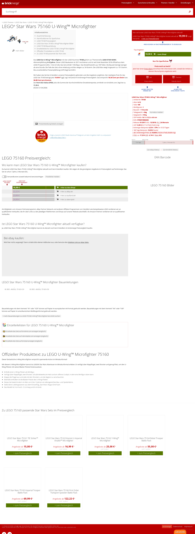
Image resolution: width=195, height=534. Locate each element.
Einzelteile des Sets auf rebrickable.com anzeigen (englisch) (25, 336)
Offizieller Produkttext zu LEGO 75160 (50, 51)
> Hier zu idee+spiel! (65, 199)
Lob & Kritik (180, 532)
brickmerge (167, 526)
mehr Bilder (17, 51)
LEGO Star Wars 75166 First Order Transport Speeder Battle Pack (64, 491)
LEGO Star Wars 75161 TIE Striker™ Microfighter (22, 439)
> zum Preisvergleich (22, 453)
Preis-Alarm (148, 69)
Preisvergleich (127, 3)
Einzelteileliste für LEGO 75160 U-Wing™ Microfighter (55, 49)
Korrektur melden (156, 112)
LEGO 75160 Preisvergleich (46, 41)
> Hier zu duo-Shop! (65, 187)
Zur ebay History (153, 150)
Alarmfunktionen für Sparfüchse (48, 38)
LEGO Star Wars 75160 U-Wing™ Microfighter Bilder (55, 43)
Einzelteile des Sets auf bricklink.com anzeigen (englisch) (24, 331)
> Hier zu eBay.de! (64, 191)
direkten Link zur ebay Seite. (78, 242)
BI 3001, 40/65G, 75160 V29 (14, 289)
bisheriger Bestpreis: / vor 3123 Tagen (151, 127)
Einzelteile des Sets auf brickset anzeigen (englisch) (22, 341)
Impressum (188, 526)
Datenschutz (177, 526)
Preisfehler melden (52, 177)
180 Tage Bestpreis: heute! (145, 130)
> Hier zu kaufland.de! (66, 195)
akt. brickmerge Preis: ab (154, 132)
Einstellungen (186, 3)
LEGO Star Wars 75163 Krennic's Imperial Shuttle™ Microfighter (64, 439)
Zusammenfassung (43, 36)
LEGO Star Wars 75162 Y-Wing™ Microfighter (105, 439)
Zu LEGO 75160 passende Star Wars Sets (51, 53)
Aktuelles (146, 3)
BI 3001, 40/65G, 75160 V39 (39, 289)
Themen (167, 3)
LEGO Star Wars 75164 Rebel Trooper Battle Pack (146, 439)
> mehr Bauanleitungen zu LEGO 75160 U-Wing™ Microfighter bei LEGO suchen (31, 316)
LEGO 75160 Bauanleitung (46, 46)
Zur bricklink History (170, 150)
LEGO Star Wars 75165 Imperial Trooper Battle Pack (22, 491)
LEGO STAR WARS (109, 60)
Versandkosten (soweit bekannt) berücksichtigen (25, 177)
